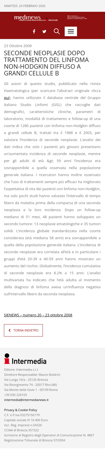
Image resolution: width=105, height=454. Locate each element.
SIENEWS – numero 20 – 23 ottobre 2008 (38, 314)
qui (6, 97)
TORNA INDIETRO (25, 330)
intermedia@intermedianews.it (26, 400)
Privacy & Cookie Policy (20, 410)
